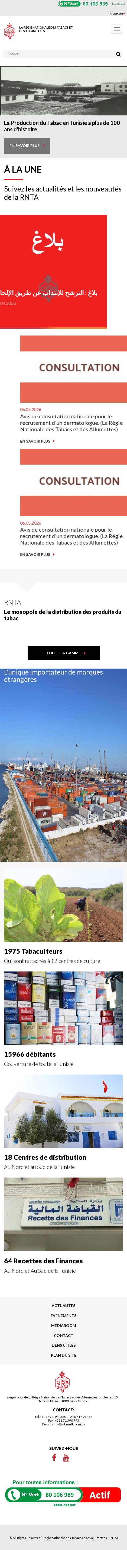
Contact (63, 1335)
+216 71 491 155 (80, 1417)
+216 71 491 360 (54, 1417)
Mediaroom (63, 1325)
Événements (63, 1315)
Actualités (63, 1305)
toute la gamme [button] (63, 653)
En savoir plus (89, 441)
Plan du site (63, 1355)
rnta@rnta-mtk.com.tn (68, 1424)
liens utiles (64, 1345)
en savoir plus (24, 145)
